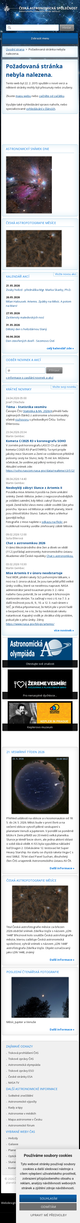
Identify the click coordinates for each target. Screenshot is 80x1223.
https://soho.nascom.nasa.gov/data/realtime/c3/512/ (40, 470)
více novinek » (64, 630)
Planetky (14, 1150)
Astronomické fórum (21, 1125)
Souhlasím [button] (48, 1198)
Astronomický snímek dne (27, 149)
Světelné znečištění (20, 1095)
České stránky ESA (20, 1077)
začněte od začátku (51, 96)
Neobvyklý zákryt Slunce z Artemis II (34, 488)
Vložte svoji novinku (64, 387)
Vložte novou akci (65, 274)
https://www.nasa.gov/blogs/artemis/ (30, 624)
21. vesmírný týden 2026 (25, 752)
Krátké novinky (18, 389)
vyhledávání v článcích (40, 109)
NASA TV (13, 1083)
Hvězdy (13, 1138)
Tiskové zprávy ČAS (21, 1059)
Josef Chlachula (15, 402)
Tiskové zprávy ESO (21, 1071)
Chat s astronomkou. (60, 556)
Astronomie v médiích (22, 1113)
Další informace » (62, 868)
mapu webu (23, 96)
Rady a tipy (15, 1107)
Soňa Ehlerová (14, 538)
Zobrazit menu (40, 38)
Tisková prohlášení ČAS (23, 1053)
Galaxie (13, 1144)
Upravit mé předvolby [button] (49, 1215)
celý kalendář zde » (60, 348)
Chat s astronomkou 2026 (25, 543)
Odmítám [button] (48, 1207)
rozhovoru (22, 419)
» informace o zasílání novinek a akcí (29, 378)
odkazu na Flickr (52, 522)
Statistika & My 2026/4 (37, 411)
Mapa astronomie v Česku (25, 1119)
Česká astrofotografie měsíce (31, 223)
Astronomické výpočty (22, 1101)
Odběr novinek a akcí (23, 360)
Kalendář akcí (17, 276)
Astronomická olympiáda (24, 1065)
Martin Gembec (15, 436)
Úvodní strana (15, 49)
